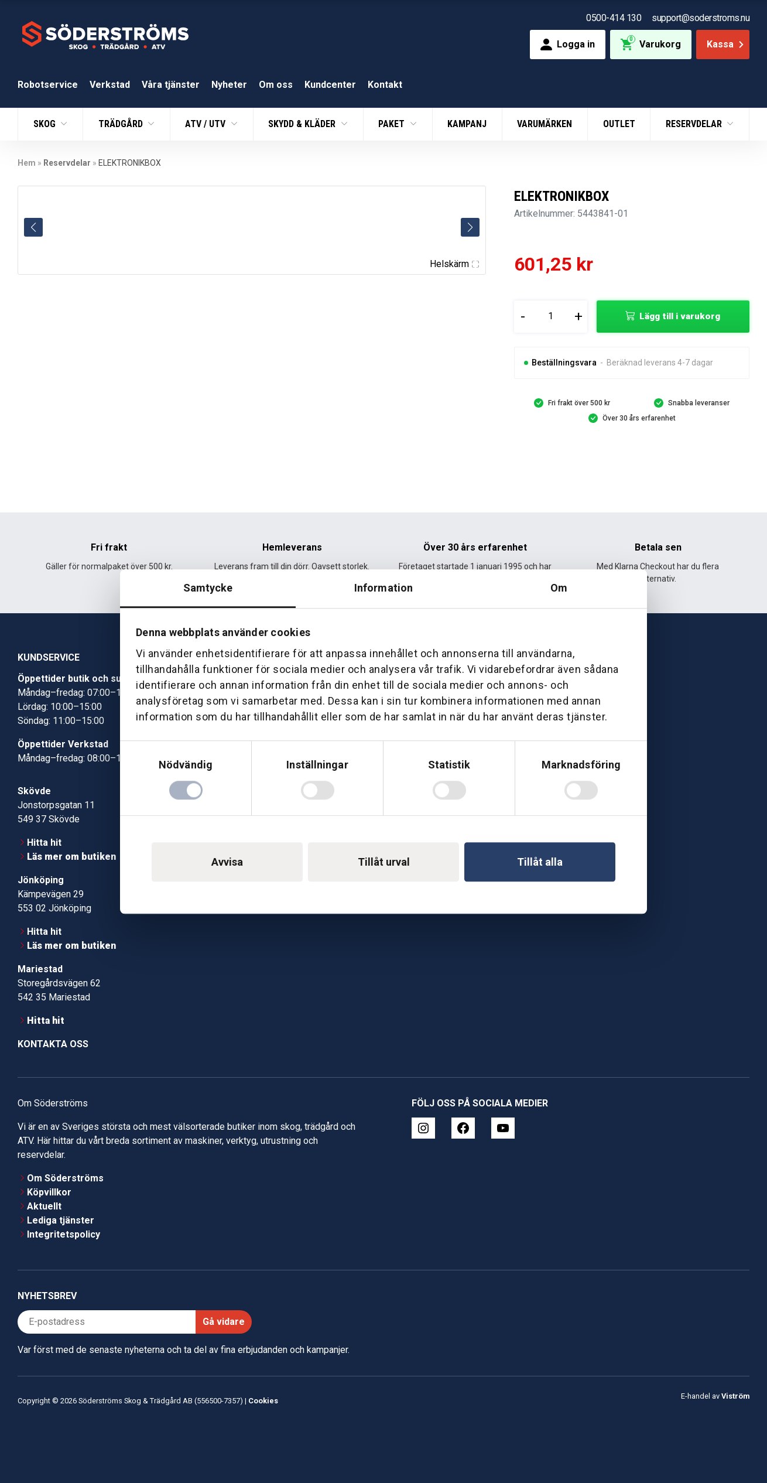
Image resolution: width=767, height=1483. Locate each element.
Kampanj (467, 123)
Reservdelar (695, 123)
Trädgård (121, 123)
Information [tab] (383, 588)
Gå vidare (224, 1321)
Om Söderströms (65, 1178)
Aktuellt (44, 1206)
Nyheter (229, 84)
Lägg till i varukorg (679, 316)
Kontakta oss (53, 1044)
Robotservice (48, 84)
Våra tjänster (171, 84)
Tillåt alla (540, 862)
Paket (392, 123)
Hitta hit (44, 842)
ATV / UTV (206, 123)
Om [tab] (558, 588)
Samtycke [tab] (208, 588)
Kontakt (385, 84)
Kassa (726, 44)
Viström (735, 1396)
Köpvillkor (49, 1192)
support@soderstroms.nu (700, 17)
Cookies (263, 1400)
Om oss (276, 84)
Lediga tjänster (60, 1220)
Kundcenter (330, 84)
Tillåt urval (384, 862)
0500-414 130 (613, 17)
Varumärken (544, 123)
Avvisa (227, 862)
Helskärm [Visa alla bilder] (454, 263)
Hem (27, 163)
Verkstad (110, 84)
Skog (45, 123)
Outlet (619, 123)
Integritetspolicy (63, 1234)
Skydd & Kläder (303, 123)
